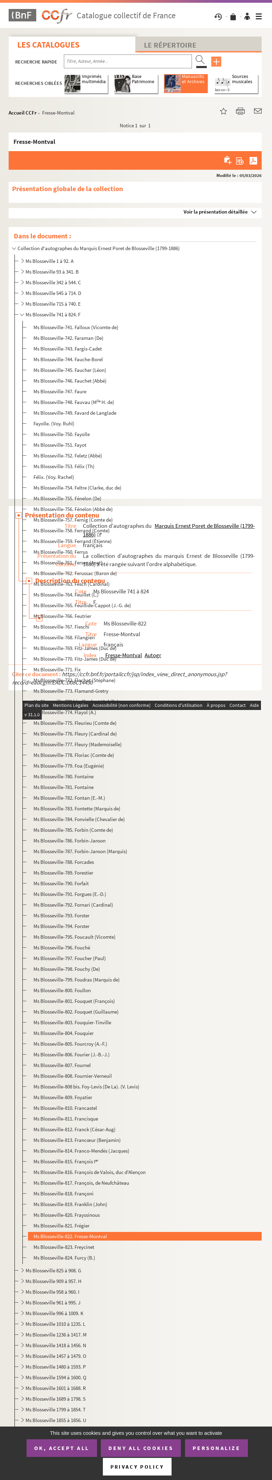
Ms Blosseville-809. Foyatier (62, 1097)
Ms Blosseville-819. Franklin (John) (70, 1204)
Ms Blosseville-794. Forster (61, 926)
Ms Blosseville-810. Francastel (65, 1108)
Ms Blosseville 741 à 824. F (53, 314)
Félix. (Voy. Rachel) (53, 477)
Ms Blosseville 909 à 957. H (53, 1281)
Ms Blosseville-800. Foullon (62, 990)
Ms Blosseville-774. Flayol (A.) (64, 712)
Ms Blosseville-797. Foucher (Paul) (69, 958)
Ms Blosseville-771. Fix (57, 669)
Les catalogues (48, 44)
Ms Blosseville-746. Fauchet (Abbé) (70, 380)
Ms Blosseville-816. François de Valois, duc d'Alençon (89, 1172)
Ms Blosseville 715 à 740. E (53, 303)
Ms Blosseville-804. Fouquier (63, 1033)
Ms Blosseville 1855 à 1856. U (56, 1420)
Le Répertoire (170, 45)
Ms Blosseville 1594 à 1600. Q (56, 1377)
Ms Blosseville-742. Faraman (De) (68, 338)
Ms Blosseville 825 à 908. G (53, 1270)
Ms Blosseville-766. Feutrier (62, 616)
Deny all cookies (140, 1447)
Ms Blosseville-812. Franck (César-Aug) (74, 1129)
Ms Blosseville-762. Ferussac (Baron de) (75, 573)
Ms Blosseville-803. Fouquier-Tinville (72, 1022)
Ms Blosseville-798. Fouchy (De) (66, 969)
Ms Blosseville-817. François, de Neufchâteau (81, 1183)
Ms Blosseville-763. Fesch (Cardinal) (71, 584)
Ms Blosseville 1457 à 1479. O (56, 1356)
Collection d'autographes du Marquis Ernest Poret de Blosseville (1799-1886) (99, 248)
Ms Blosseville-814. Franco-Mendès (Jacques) (81, 1150)
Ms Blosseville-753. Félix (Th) (64, 466)
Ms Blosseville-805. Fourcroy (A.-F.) (70, 1043)
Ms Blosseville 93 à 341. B (52, 271)
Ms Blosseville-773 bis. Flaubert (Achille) (76, 701)
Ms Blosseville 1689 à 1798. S (56, 1398)
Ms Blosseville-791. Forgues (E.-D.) (69, 894)
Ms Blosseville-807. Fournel (62, 1065)
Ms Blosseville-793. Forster (61, 915)
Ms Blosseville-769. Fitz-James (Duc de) (75, 648)
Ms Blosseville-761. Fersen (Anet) (68, 562)
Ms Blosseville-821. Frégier (61, 1225)
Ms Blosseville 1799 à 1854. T (56, 1409)
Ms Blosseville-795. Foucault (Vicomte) (74, 937)
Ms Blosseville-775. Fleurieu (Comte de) (75, 723)
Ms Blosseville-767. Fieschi (61, 626)
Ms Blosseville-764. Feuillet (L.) (66, 594)
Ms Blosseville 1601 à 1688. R (56, 1388)
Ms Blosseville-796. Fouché (61, 947)
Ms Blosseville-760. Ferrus (60, 552)
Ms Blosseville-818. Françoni (63, 1193)
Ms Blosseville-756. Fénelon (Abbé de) (73, 509)
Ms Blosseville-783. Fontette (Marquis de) (76, 808)
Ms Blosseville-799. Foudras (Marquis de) (76, 979)
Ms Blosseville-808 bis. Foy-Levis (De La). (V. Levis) (86, 1086)
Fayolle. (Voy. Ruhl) (54, 423)
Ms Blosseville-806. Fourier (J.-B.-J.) (71, 1054)
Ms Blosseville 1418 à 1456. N (56, 1345)
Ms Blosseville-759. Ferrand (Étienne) (72, 541)
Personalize (217, 1447)
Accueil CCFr (23, 112)
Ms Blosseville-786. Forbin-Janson (69, 840)
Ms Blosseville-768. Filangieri (64, 637)
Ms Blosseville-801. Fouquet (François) (74, 1001)
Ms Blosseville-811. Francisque (65, 1118)
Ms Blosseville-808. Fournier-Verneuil (72, 1076)
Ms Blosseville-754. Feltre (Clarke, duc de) (77, 487)
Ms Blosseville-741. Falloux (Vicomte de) (75, 327)
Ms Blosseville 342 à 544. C (53, 282)
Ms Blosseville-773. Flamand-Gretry (70, 691)
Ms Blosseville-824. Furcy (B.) (64, 1257)
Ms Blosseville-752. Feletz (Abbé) (67, 455)
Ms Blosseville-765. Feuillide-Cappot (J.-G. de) (82, 605)
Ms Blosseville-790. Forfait (61, 883)
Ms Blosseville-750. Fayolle (61, 434)
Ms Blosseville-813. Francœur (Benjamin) (77, 1140)
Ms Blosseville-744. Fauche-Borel (68, 359)
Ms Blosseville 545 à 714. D (53, 293)
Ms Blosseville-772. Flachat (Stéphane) (74, 680)
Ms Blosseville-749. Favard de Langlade (74, 413)
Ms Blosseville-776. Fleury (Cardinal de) (75, 733)
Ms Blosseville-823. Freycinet (63, 1247)
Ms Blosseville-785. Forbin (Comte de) (73, 830)
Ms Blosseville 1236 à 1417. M (56, 1334)
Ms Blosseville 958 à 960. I (52, 1292)
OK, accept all (61, 1447)
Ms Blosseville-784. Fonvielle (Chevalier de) (79, 819)
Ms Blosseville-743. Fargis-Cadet (67, 348)
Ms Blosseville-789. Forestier (63, 872)
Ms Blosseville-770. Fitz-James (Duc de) (75, 658)
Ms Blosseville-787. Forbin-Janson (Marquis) (80, 851)
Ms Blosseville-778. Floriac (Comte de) (73, 755)
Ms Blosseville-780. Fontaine (63, 776)
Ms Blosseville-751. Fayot (59, 445)
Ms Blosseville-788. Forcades (63, 862)
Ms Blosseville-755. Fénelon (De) (67, 498)
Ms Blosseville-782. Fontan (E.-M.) (69, 798)
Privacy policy (137, 1466)
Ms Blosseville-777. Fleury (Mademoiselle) (77, 744)
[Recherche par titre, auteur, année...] (128, 61)
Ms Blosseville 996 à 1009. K (55, 1313)
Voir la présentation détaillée (216, 211)
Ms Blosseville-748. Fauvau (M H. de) (73, 402)
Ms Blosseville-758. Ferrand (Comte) (71, 530)
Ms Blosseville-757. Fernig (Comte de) (73, 519)
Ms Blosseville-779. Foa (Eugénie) (68, 765)
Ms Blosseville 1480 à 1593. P (56, 1366)
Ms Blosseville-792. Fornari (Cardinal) (73, 904)
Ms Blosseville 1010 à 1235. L (55, 1324)
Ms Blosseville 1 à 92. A (50, 261)
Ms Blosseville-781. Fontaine (63, 787)
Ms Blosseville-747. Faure (59, 391)
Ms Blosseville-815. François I (65, 1161)
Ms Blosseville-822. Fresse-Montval (70, 1236)
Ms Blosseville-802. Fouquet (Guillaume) (76, 1011)
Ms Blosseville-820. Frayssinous (66, 1215)
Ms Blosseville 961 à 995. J (53, 1302)
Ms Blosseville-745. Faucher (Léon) (69, 370)
